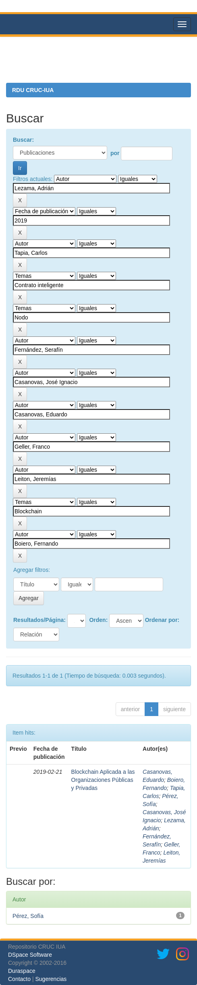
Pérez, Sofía (28, 916)
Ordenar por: (162, 620)
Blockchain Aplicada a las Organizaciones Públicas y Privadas (103, 780)
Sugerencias (50, 979)
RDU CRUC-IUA (33, 90)
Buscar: (23, 140)
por (115, 153)
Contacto (19, 979)
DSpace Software (30, 954)
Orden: (98, 620)
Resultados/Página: (39, 620)
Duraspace (21, 971)
